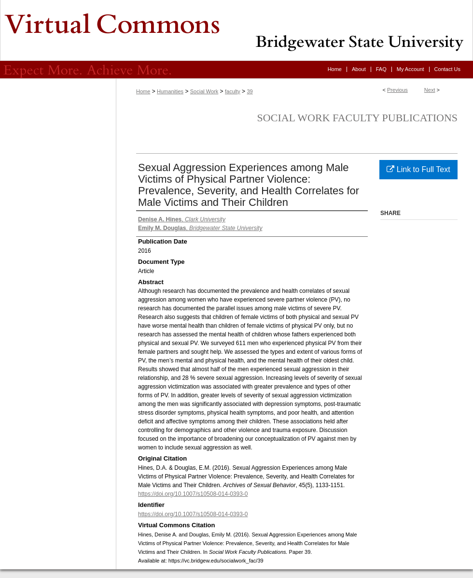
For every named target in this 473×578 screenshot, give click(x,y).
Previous (397, 90)
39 (249, 91)
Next (429, 90)
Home (143, 91)
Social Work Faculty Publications (357, 118)
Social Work (204, 91)
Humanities (170, 91)
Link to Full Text (418, 169)
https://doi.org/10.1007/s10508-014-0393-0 (193, 494)
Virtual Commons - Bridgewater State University (236, 30)
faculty (232, 91)
